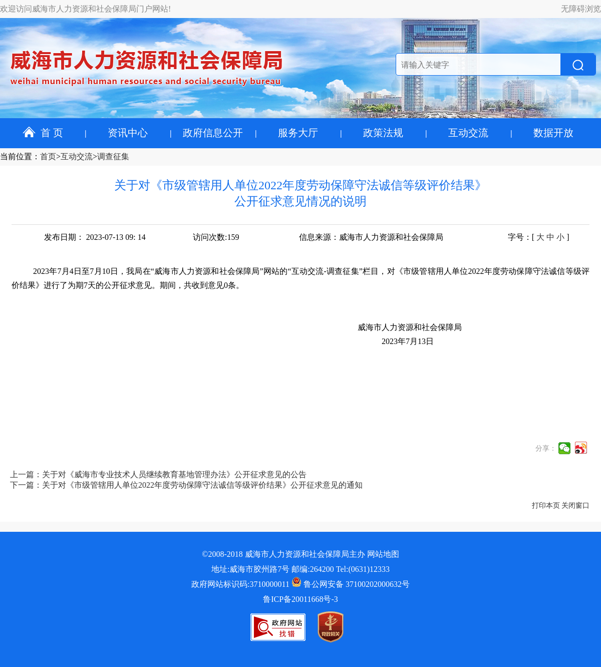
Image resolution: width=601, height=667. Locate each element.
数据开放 (553, 132)
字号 (516, 237)
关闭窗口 (575, 505)
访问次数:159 (216, 237)
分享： (545, 448)
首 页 (43, 132)
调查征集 (113, 156)
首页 (48, 156)
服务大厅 (298, 132)
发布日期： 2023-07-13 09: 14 (95, 237)
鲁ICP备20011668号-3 (300, 599)
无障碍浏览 (581, 9)
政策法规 (383, 132)
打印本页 (546, 505)
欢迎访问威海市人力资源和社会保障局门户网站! (85, 9)
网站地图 (383, 554)
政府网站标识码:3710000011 (240, 584)
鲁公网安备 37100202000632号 (350, 584)
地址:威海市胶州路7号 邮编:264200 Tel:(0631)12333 (300, 569)
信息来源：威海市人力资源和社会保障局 (371, 237)
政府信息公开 (213, 132)
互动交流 (468, 132)
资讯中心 (128, 132)
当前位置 (16, 156)
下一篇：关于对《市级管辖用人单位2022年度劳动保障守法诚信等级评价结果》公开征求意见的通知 (186, 485)
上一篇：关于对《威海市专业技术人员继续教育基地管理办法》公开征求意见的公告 (158, 474)
